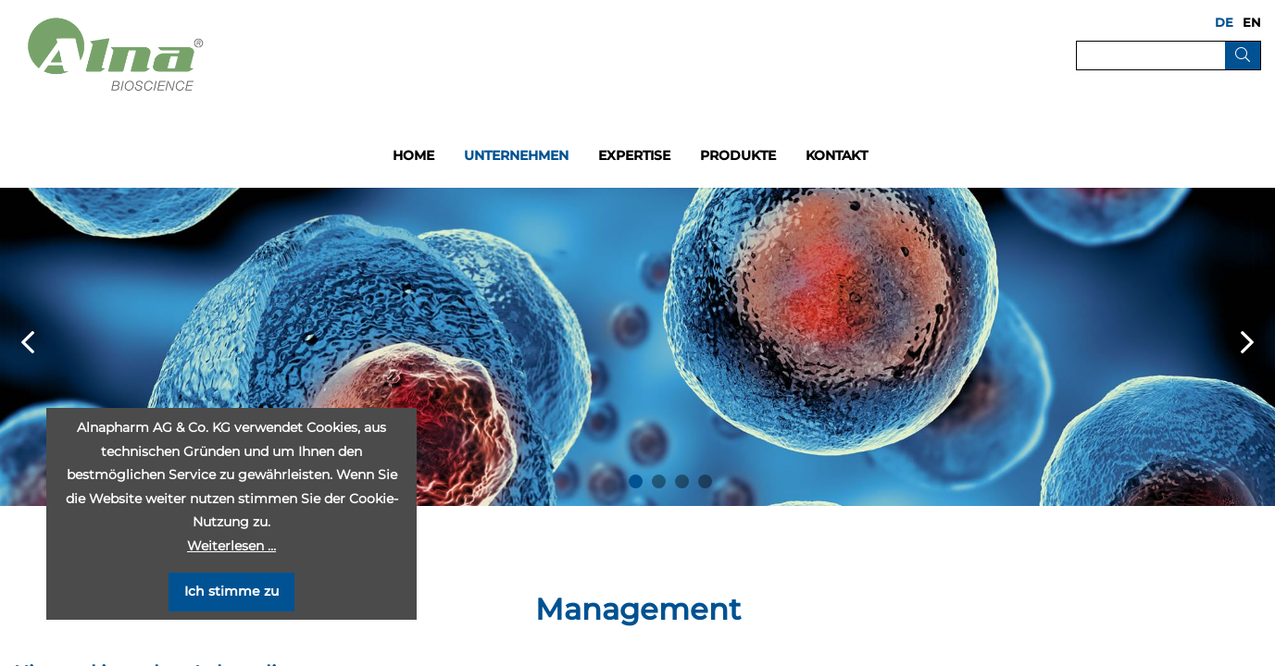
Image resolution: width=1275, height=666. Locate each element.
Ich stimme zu (231, 591)
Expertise (634, 155)
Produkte (738, 155)
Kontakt (837, 155)
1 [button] (636, 481)
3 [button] (682, 481)
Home (413, 155)
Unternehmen (516, 155)
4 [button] (705, 481)
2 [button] (659, 481)
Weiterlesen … (231, 545)
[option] (637, 347)
